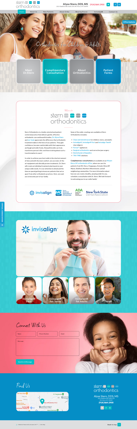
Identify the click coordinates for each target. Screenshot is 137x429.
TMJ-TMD (77, 155)
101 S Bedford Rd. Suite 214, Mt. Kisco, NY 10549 (72, 6)
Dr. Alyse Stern (57, 137)
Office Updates (129, 22)
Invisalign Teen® (104, 142)
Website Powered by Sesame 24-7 (27, 424)
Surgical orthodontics (81, 150)
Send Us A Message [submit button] (25, 362)
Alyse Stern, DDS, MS (75, 4)
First (93, 142)
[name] (26, 333)
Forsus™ (76, 148)
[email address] (69, 333)
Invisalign (86, 142)
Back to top (114, 424)
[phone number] (47, 333)
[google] (119, 4)
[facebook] (115, 4)
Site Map (42, 424)
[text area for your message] (47, 347)
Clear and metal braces (81, 140)
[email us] (108, 4)
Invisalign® (77, 142)
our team (31, 140)
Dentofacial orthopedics (82, 153)
